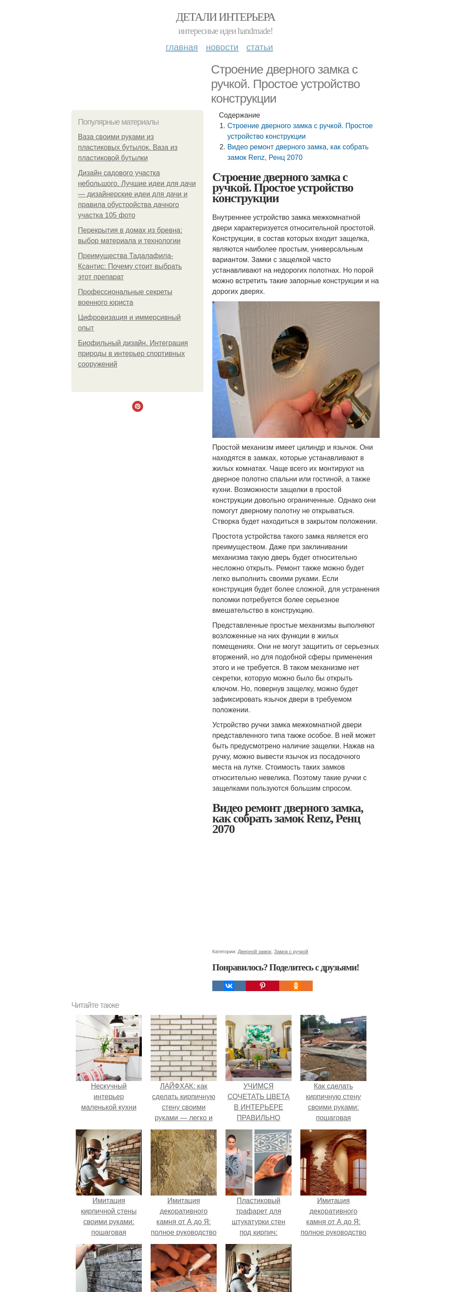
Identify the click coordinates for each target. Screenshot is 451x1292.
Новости (222, 47)
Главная (182, 47)
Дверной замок (254, 951)
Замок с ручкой (291, 951)
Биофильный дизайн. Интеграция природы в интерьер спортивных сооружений (133, 353)
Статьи (259, 47)
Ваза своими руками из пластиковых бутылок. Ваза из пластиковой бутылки (127, 147)
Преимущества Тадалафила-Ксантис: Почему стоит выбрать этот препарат (130, 266)
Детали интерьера (225, 17)
